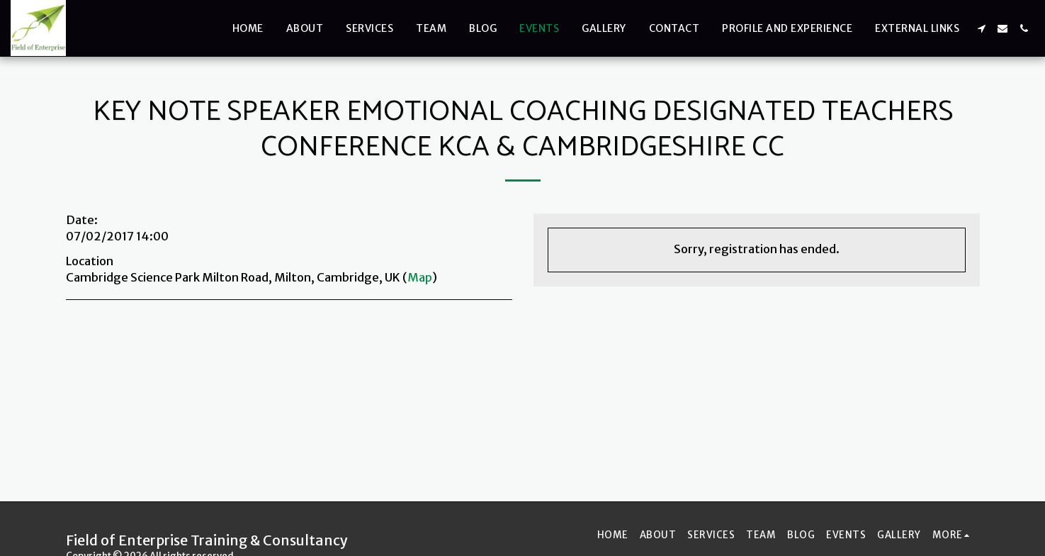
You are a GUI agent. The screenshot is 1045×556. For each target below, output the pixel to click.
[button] (981, 28)
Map (419, 277)
